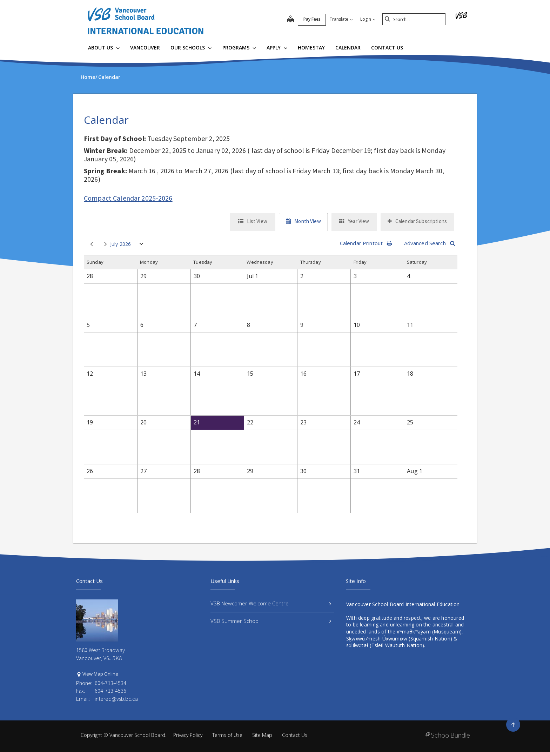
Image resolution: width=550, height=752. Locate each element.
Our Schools (191, 47)
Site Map (262, 735)
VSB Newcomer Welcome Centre (270, 603)
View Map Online (100, 674)
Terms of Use (227, 735)
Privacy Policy (187, 735)
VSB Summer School (270, 620)
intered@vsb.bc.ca (116, 698)
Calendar (348, 47)
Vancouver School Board (137, 735)
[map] (290, 20)
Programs (239, 47)
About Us (104, 47)
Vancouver (145, 47)
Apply (277, 47)
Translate (341, 19)
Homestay (311, 47)
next (105, 244)
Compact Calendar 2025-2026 (128, 198)
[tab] (252, 222)
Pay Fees (312, 19)
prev (91, 244)
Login (368, 19)
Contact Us (387, 47)
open (141, 245)
